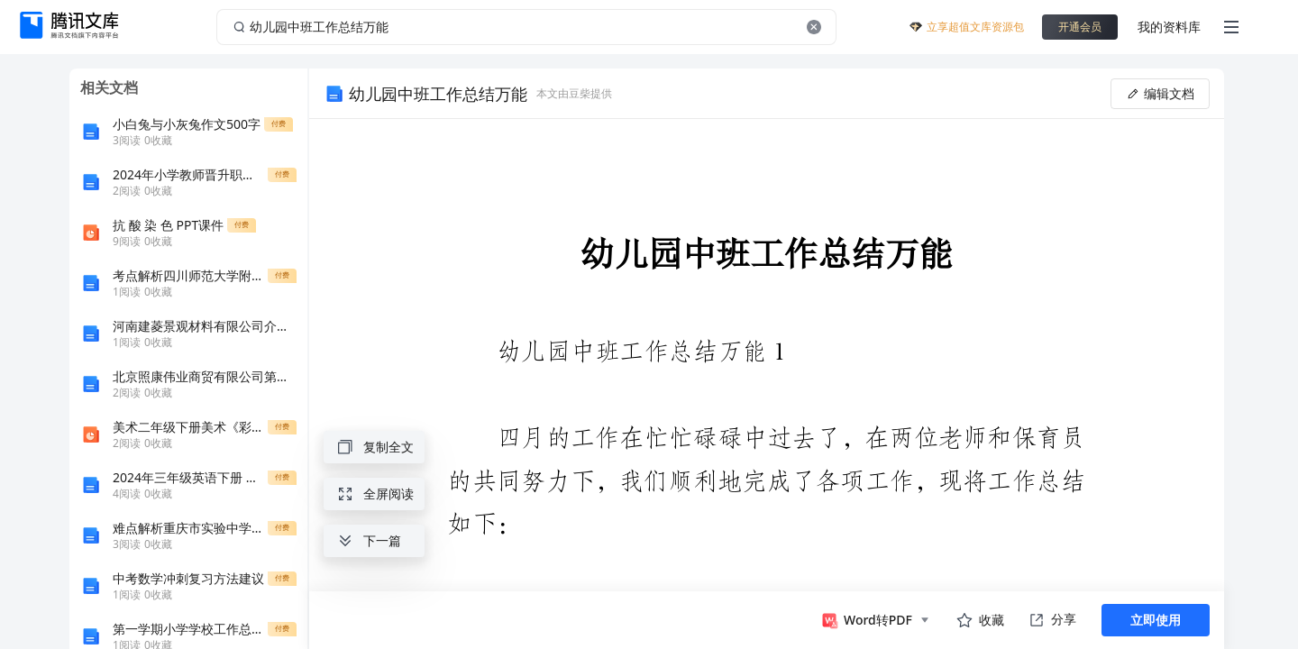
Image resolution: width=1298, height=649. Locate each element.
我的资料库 (1169, 26)
